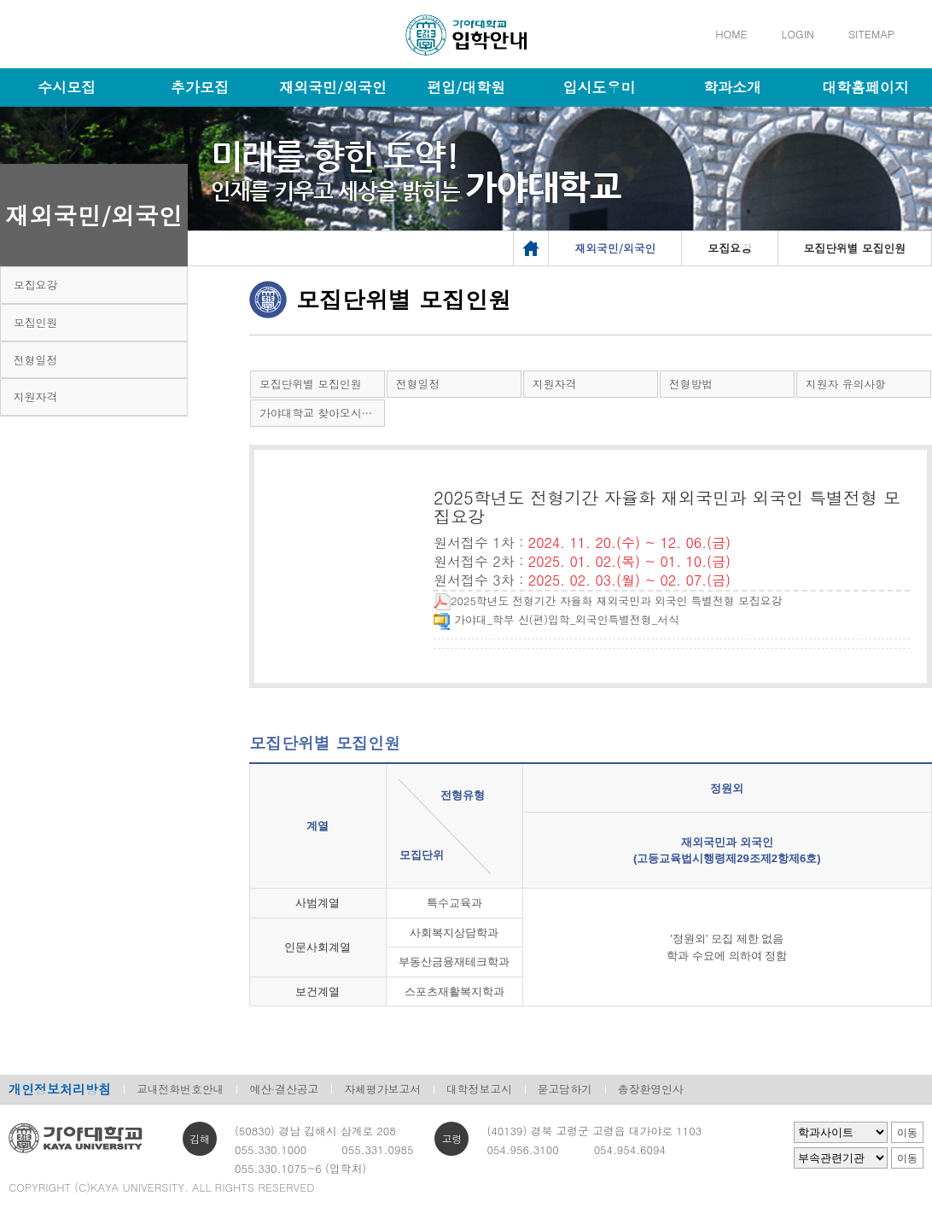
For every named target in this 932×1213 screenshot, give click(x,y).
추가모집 (200, 87)
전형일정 (35, 360)
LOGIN (798, 34)
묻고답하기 (565, 1089)
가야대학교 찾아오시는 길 (322, 413)
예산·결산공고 (283, 1089)
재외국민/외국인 (333, 87)
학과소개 (732, 87)
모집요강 (35, 285)
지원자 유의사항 (846, 384)
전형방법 (691, 384)
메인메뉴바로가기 (0, 0)
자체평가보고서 (382, 1089)
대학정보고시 (479, 1089)
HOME (731, 34)
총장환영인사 (651, 1089)
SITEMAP (871, 34)
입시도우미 (599, 87)
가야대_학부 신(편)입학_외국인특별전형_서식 (556, 619)
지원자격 (35, 396)
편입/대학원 (466, 87)
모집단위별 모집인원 (310, 384)
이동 (907, 1133)
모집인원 (35, 322)
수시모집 (67, 87)
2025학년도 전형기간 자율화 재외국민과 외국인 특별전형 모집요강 (608, 600)
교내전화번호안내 (180, 1089)
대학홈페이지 (865, 87)
